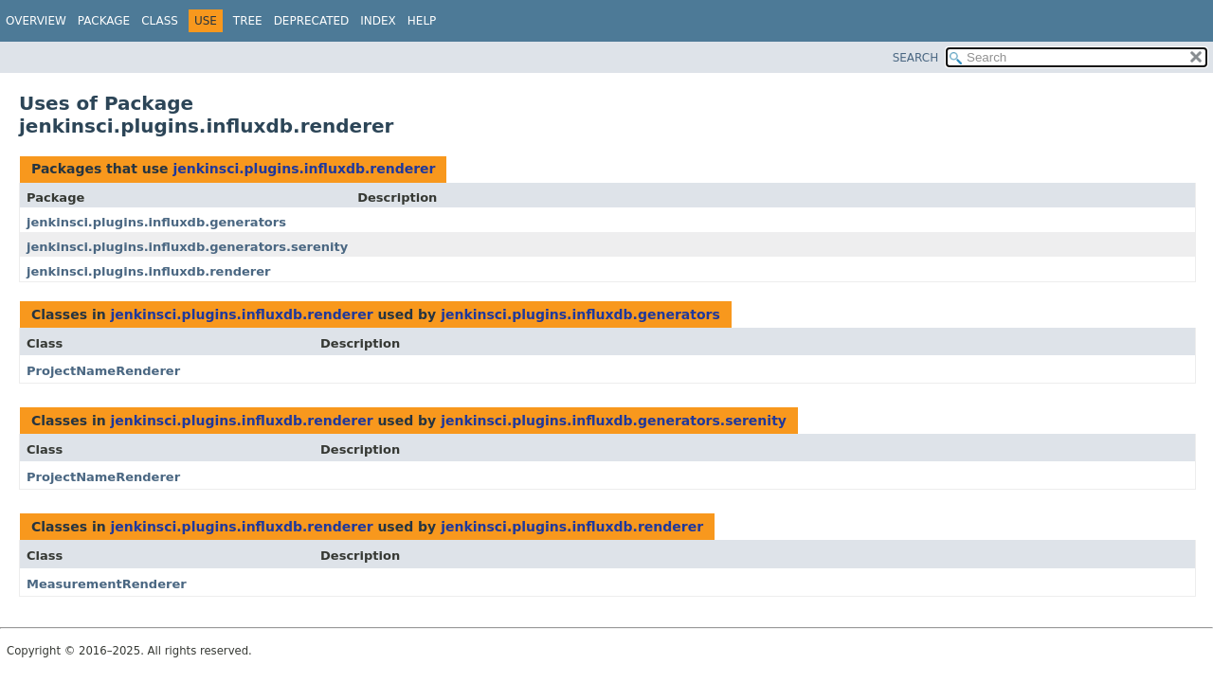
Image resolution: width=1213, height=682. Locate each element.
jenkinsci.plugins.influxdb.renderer (303, 168)
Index (378, 20)
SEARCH (916, 57)
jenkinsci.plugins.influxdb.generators (156, 222)
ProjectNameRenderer (103, 371)
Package (104, 20)
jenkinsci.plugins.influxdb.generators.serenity (187, 247)
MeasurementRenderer (107, 584)
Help (422, 20)
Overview (36, 20)
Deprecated (312, 20)
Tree (248, 20)
